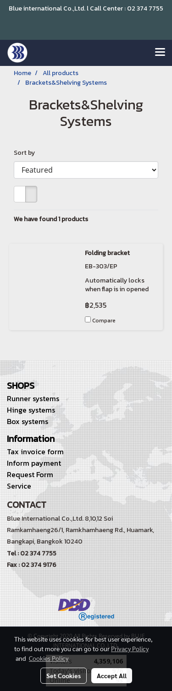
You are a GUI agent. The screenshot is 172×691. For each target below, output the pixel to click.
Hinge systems (31, 409)
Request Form (30, 474)
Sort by (26, 153)
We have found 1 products (51, 219)
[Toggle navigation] (160, 53)
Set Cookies (63, 675)
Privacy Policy (130, 648)
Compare (104, 320)
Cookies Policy (48, 658)
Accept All (112, 675)
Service (19, 485)
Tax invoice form (35, 451)
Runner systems (33, 398)
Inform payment (34, 462)
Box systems (27, 421)
